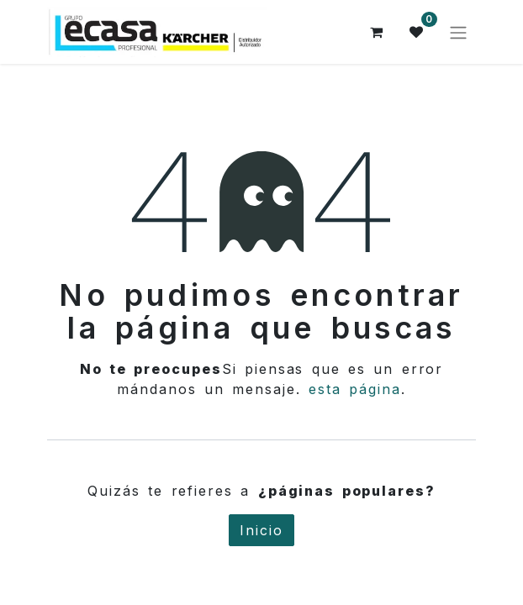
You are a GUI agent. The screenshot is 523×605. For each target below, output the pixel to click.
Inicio (261, 530)
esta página (355, 389)
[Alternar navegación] (458, 31)
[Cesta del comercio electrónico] (377, 32)
